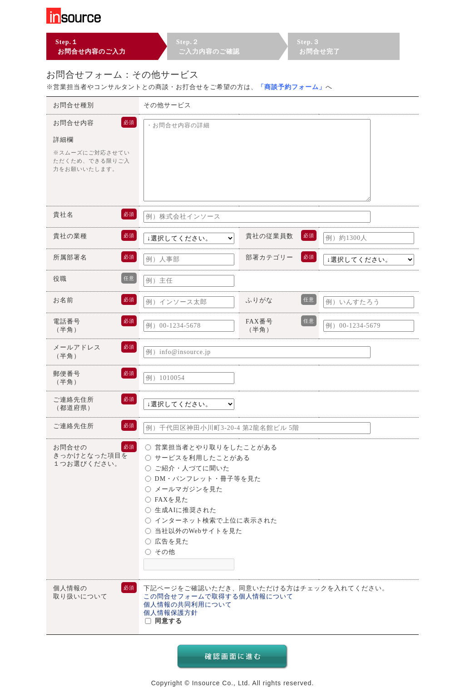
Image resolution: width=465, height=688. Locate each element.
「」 (291, 87)
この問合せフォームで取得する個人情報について (218, 596)
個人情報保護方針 (170, 612)
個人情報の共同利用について (187, 604)
